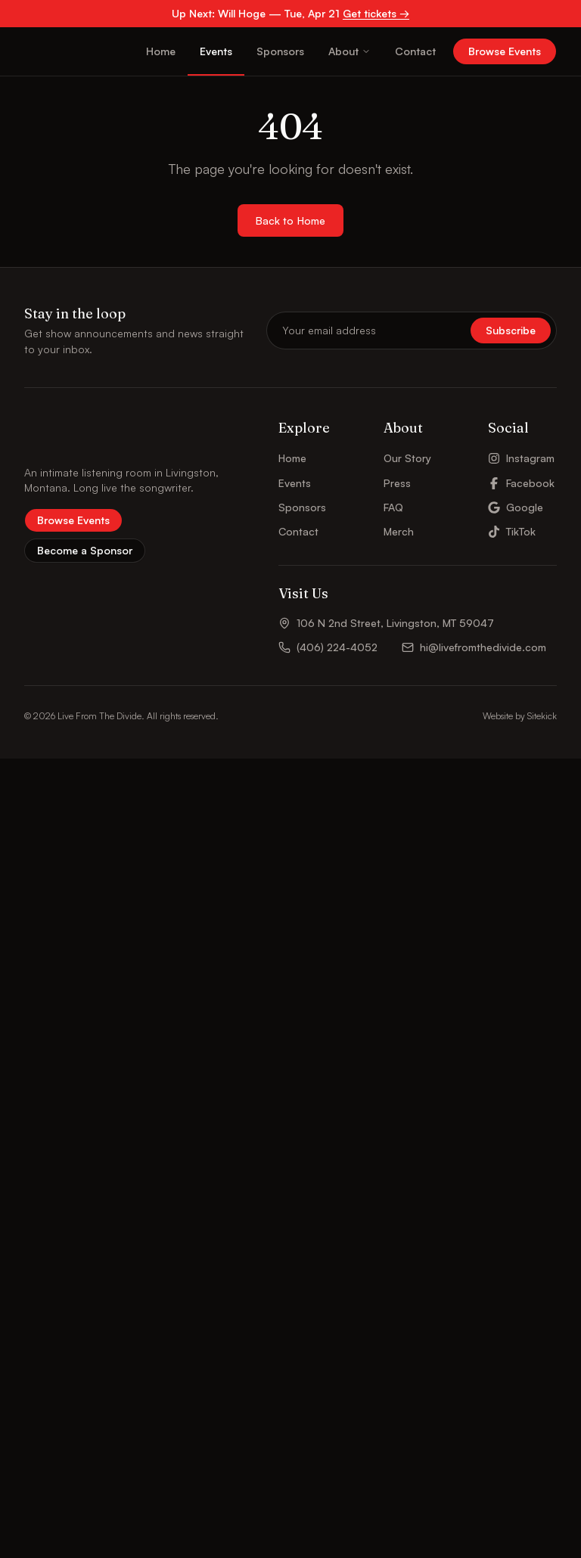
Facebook (521, 1281)
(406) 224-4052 (327, 1446)
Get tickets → (376, 13)
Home (161, 51)
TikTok (512, 1330)
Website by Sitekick (520, 1515)
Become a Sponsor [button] (84, 1349)
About (349, 51)
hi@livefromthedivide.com (474, 1446)
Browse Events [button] (504, 51)
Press (397, 1281)
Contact (415, 51)
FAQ (393, 1306)
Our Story (407, 1257)
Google (515, 1306)
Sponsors (280, 51)
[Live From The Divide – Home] (65, 51)
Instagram (521, 1257)
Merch (399, 1330)
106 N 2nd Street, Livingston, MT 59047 (386, 1422)
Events (216, 51)
